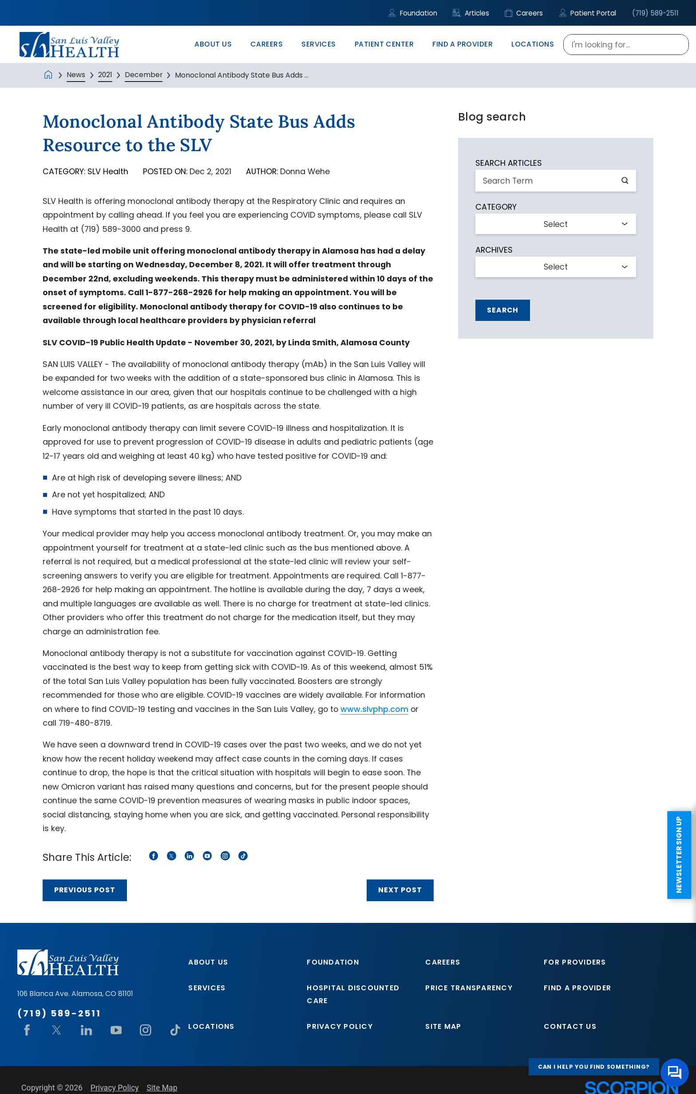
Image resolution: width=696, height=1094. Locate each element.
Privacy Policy (340, 1026)
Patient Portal (588, 13)
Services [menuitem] (318, 44)
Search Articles (508, 163)
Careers (524, 13)
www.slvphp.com (374, 709)
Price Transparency (469, 988)
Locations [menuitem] (532, 44)
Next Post (400, 890)
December (143, 75)
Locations (211, 1026)
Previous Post (84, 890)
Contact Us (570, 1026)
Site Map (443, 1026)
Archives (494, 250)
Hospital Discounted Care (353, 994)
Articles (471, 13)
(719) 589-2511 (655, 13)
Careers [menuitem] (266, 44)
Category (496, 207)
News (76, 75)
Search (502, 310)
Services (206, 988)
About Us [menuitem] (213, 44)
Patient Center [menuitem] (384, 44)
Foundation (412, 13)
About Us (208, 962)
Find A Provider (577, 988)
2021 (105, 75)
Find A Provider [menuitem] (462, 44)
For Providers (575, 962)
